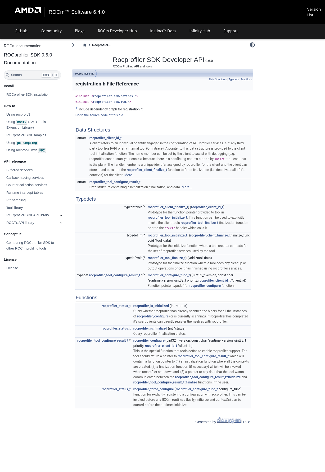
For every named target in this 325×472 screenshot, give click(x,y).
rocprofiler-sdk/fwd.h (111, 102)
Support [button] (230, 30)
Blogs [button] (80, 30)
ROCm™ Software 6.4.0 (77, 12)
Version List (314, 12)
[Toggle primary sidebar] (73, 44)
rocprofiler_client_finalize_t (147, 170)
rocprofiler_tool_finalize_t (199, 223)
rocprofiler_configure (205, 286)
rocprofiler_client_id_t (106, 138)
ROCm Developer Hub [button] (117, 30)
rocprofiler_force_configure (153, 389)
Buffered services (19, 170)
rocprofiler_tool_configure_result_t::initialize (208, 377)
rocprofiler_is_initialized (151, 306)
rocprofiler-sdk (84, 73)
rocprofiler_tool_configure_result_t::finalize (165, 382)
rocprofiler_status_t (116, 306)
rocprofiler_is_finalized (150, 328)
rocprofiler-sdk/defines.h (114, 96)
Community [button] (51, 30)
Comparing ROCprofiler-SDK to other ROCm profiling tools (30, 245)
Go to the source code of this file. (99, 115)
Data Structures (218, 79)
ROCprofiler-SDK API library (27, 215)
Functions (246, 79)
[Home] (84, 44)
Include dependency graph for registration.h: (109, 109)
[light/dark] (252, 45)
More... (129, 175)
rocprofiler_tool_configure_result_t (115, 182)
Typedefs (234, 79)
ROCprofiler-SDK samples (26, 135)
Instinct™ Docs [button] (163, 30)
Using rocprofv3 (18, 114)
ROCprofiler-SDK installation (27, 94)
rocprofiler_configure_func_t (169, 275)
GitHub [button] (21, 30)
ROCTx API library (20, 223)
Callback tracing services (25, 177)
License (12, 268)
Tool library (14, 208)
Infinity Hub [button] (200, 30)
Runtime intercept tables (24, 192)
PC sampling (16, 200)
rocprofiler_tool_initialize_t (167, 217)
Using (22, 143)
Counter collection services (26, 185)
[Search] (32, 75)
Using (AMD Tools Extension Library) (26, 124)
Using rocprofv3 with (26, 150)
